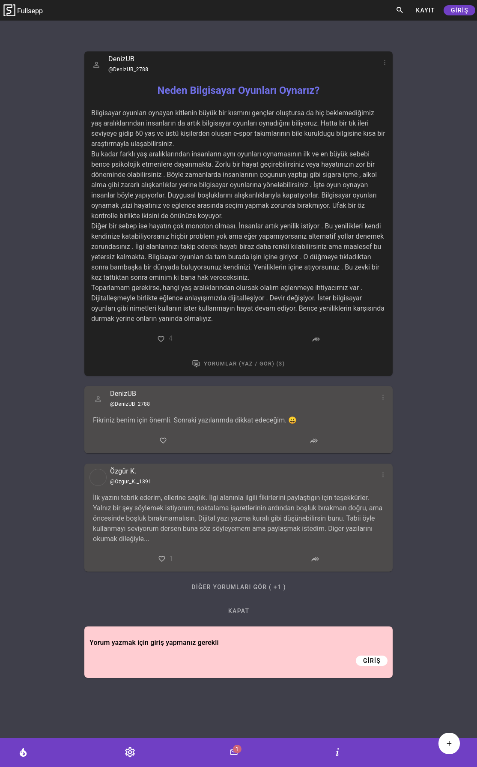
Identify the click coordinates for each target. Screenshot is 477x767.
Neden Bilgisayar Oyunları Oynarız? (239, 90)
